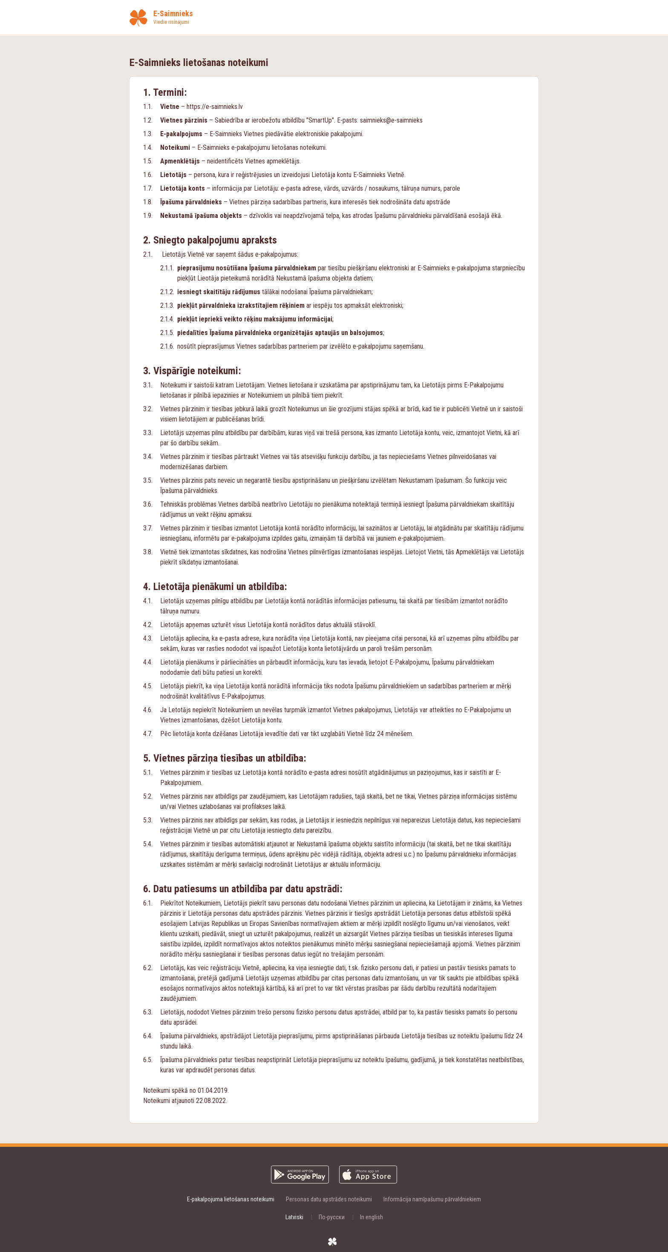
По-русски (332, 1217)
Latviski (294, 1217)
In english (371, 1217)
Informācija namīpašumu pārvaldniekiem (432, 1199)
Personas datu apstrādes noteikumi (329, 1199)
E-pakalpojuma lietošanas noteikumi (230, 1199)
